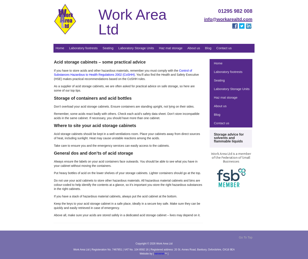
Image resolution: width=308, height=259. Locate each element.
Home (60, 48)
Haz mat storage (170, 48)
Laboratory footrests (83, 48)
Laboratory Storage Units (136, 48)
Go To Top (245, 237)
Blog (208, 48)
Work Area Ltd (132, 22)
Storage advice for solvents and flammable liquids (229, 138)
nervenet (159, 253)
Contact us (224, 48)
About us (193, 48)
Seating (107, 48)
